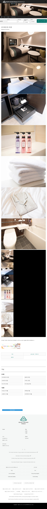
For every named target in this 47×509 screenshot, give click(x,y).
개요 (12, 354)
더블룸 (26, 432)
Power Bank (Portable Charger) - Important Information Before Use (23, 462)
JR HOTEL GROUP (28, 483)
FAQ (11, 470)
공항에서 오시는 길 (5, 445)
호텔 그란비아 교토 (6, 488)
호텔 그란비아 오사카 (16, 488)
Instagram (24, 449)
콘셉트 (26, 436)
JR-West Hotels (17, 483)
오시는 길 (4, 443)
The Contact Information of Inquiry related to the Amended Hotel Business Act (22, 452)
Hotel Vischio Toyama (18, 494)
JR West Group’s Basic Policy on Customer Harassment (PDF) (23, 458)
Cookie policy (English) (11, 476)
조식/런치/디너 (4, 438)
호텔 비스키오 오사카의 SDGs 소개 (12, 467)
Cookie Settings (35, 476)
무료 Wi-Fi (26, 438)
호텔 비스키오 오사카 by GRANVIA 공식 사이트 (25, 504)
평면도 (12, 357)
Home (3, 429)
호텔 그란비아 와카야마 (39, 488)
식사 (3, 436)
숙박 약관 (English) (12, 473)
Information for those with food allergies (23, 455)
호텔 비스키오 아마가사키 (37, 491)
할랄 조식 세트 (4, 440)
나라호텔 (18, 491)
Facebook (22, 449)
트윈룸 (26, 431)
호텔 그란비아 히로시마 (9, 491)
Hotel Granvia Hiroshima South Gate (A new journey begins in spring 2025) (23, 499)
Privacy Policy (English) (35, 473)
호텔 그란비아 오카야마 (28, 488)
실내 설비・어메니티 (35, 354)
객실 (26, 429)
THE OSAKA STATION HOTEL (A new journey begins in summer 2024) (23, 496)
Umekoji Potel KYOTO (28, 494)
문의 (35, 470)
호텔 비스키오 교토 (26, 491)
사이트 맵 (35, 467)
